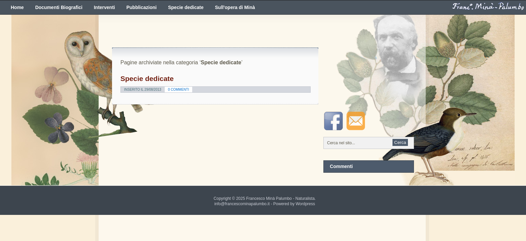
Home (17, 7)
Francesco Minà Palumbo (269, 198)
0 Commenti (178, 89)
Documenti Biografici (59, 7)
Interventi (104, 7)
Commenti (341, 166)
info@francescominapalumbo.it (242, 204)
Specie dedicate (186, 7)
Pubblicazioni (141, 7)
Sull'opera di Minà (235, 7)
